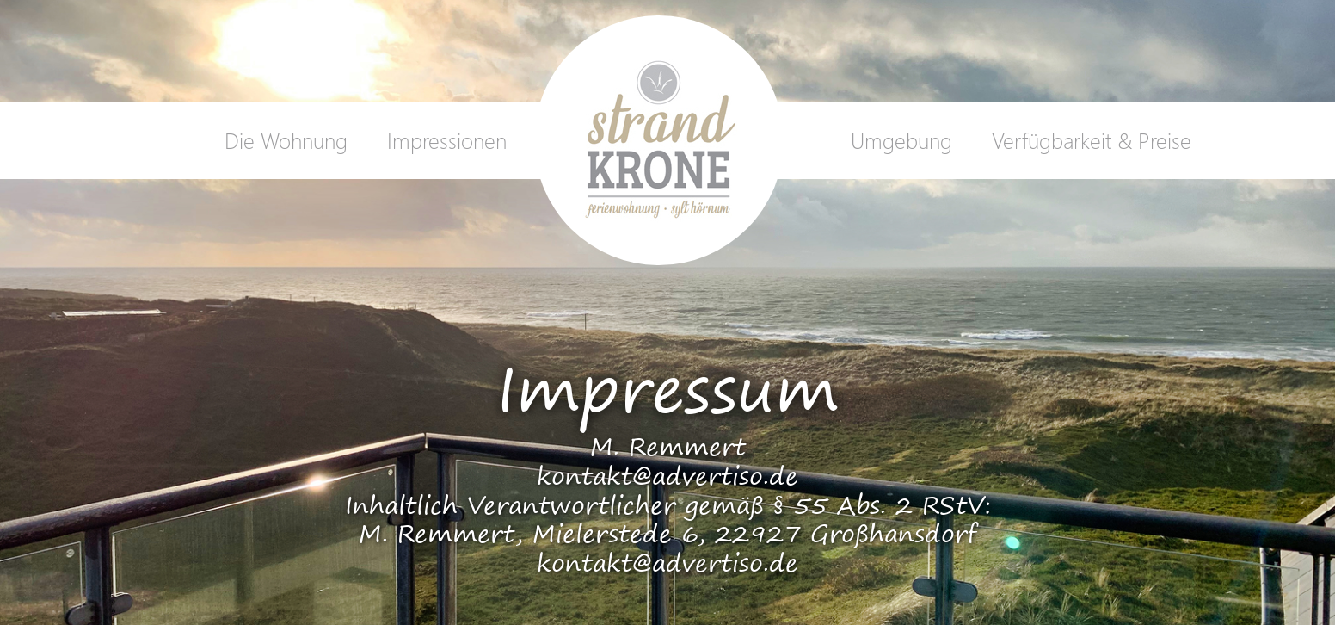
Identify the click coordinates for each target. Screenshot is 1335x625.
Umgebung (901, 140)
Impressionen (447, 140)
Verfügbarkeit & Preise (1091, 140)
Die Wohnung (286, 140)
